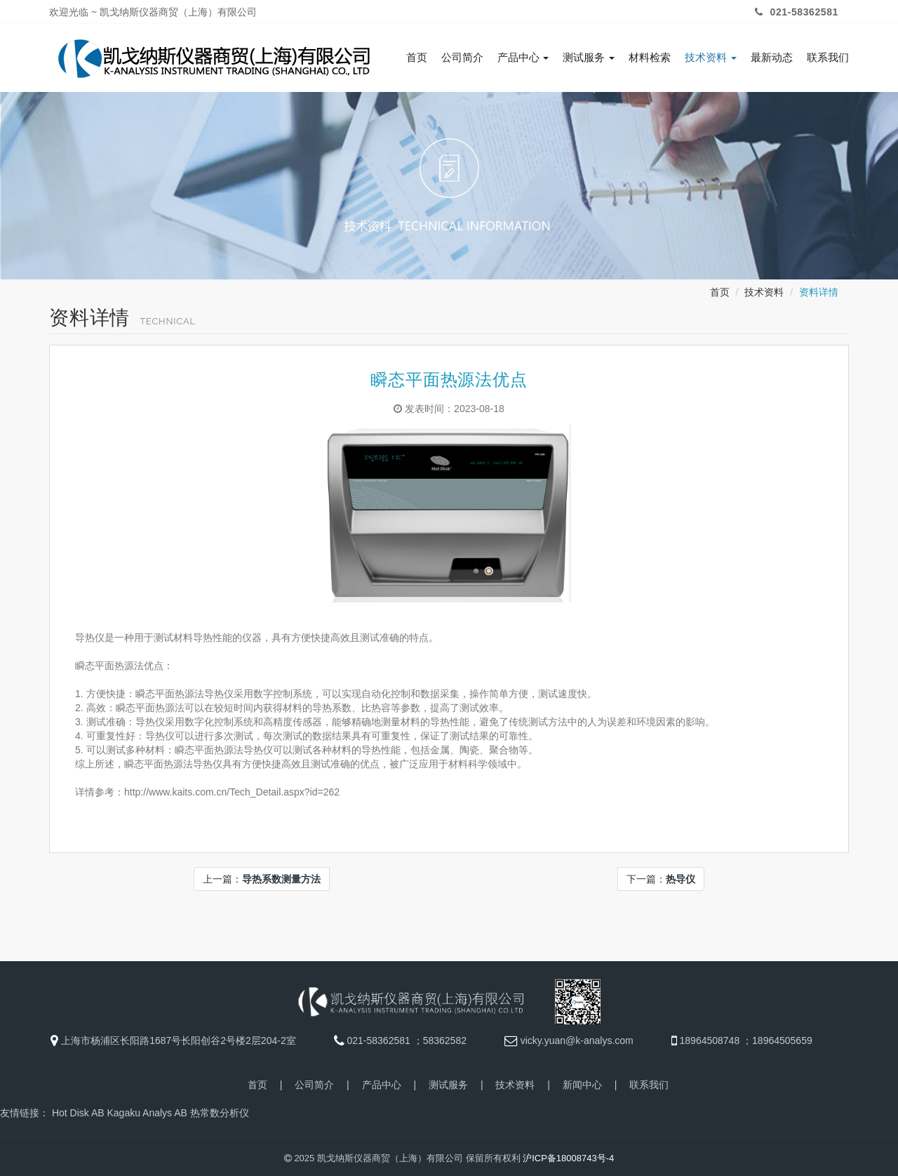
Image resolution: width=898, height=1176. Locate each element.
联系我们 (828, 57)
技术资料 (711, 57)
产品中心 (523, 57)
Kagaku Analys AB (147, 1110)
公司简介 (462, 57)
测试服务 (589, 57)
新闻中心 (582, 1082)
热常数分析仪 (219, 1110)
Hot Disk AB (78, 1110)
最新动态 (772, 57)
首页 (416, 57)
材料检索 (650, 57)
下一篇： (660, 876)
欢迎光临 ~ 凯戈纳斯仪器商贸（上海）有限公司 (153, 12)
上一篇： (262, 876)
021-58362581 (794, 12)
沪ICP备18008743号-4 (568, 1155)
